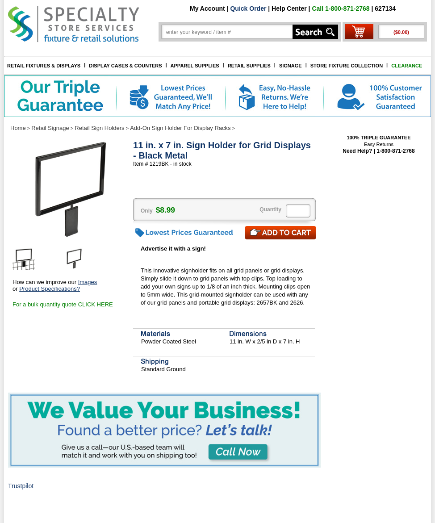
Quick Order (248, 8)
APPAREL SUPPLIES (195, 65)
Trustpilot (20, 486)
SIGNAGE (290, 65)
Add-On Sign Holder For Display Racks (180, 128)
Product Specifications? (49, 288)
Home (18, 128)
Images (87, 282)
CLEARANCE (406, 65)
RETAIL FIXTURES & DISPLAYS (43, 65)
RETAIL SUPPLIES (249, 65)
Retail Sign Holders (99, 128)
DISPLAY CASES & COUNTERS (125, 65)
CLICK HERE (95, 304)
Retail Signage (50, 128)
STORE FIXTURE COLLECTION (346, 65)
